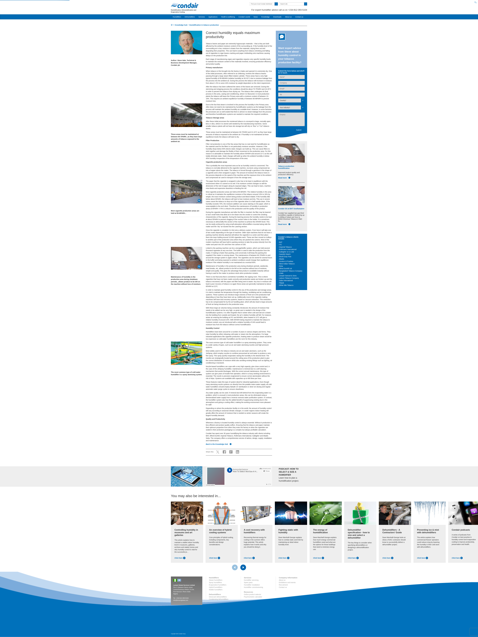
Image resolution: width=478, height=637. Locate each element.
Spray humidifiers (215, 582)
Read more (284, 178)
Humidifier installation (252, 585)
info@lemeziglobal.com (180, 600)
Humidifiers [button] (177, 17)
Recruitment (283, 585)
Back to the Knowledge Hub (218, 444)
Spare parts (248, 582)
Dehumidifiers (190, 17)
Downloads (277, 17)
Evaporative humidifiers (217, 585)
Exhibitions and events (287, 582)
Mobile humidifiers (216, 590)
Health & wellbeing (228, 17)
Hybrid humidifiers (215, 587)
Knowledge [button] (265, 17)
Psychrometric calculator (253, 597)
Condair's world (244, 17)
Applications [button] (212, 17)
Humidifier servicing (251, 580)
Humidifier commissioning (253, 587)
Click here (179, 558)
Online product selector (252, 594)
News (256, 17)
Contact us (299, 17)
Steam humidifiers (215, 580)
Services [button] (201, 17)
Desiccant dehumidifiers (218, 597)
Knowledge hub (181, 25)
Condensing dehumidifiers (218, 599)
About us (288, 17)
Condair (184, 5)
